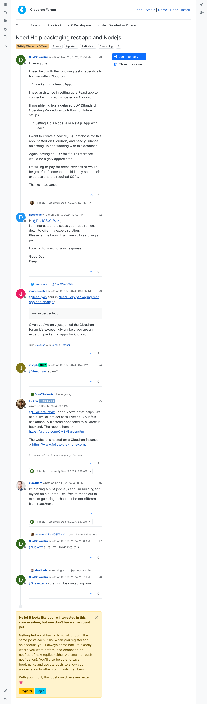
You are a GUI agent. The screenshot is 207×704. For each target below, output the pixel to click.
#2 (100, 214)
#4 (100, 365)
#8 (100, 577)
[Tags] (5, 21)
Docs (174, 10)
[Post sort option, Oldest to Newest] (129, 64)
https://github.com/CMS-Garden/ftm (56, 431)
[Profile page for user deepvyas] (21, 217)
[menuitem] (201, 5)
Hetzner (65, 344)
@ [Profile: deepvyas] (38, 297)
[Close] (97, 617)
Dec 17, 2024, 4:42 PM (74, 365)
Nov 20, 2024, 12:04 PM (76, 57)
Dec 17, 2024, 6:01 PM (54, 406)
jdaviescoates (38, 291)
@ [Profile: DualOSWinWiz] (46, 221)
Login (40, 691)
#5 (100, 401)
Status (150, 10)
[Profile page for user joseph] (21, 368)
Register (26, 691)
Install (185, 10)
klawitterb (35, 483)
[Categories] (5, 5)
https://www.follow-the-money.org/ (59, 444)
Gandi (54, 344)
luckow (33, 401)
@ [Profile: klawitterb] (38, 583)
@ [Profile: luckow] (36, 547)
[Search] (5, 45)
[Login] (201, 5)
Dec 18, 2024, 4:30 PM (69, 483)
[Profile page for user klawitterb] (21, 486)
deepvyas (35, 214)
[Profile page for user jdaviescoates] (21, 294)
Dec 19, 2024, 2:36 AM (75, 541)
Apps (138, 10)
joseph (33, 365)
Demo (162, 10)
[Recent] (5, 13)
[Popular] (5, 29)
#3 (100, 291)
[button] (5, 691)
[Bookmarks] (5, 37)
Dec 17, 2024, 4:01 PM (74, 291)
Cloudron (40, 344)
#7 (100, 541)
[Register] (201, 13)
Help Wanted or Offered (32, 46)
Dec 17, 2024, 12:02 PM (69, 214)
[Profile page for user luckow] (21, 404)
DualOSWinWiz (38, 57)
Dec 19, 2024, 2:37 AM (75, 577)
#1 (100, 57)
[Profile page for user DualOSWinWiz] (21, 60)
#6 (100, 483)
